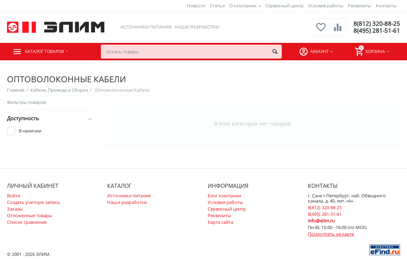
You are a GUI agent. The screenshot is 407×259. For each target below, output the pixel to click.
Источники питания (145, 27)
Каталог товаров (49, 51)
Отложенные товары (29, 215)
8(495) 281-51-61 (376, 30)
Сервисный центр (284, 5)
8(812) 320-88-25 (376, 23)
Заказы (15, 209)
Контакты (386, 5)
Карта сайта (220, 222)
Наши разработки (197, 27)
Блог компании (224, 195)
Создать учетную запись (33, 202)
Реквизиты (359, 5)
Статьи (217, 5)
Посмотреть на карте (331, 234)
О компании (242, 5)
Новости (196, 5)
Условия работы (325, 5)
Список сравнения (27, 222)
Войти (13, 195)
